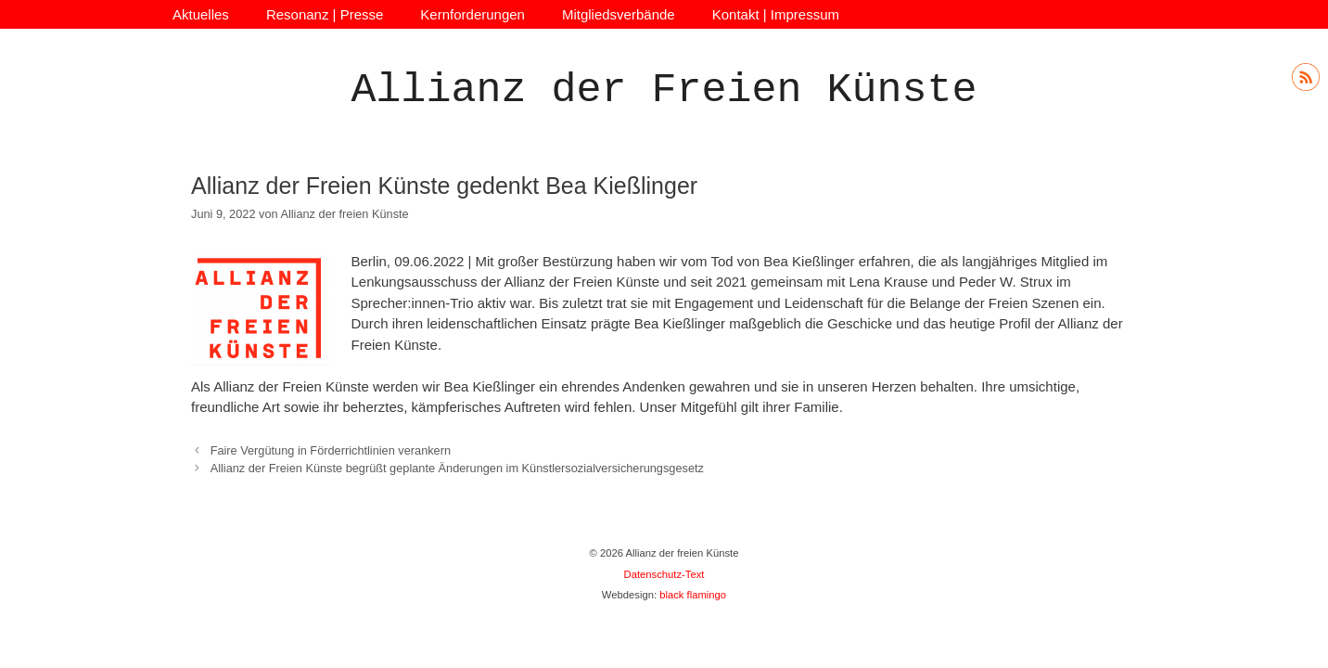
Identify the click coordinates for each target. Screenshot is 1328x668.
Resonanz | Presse (324, 14)
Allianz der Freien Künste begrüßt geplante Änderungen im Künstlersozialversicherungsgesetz (457, 468)
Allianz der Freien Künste (664, 90)
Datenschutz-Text (664, 574)
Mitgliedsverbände (618, 14)
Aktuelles (200, 14)
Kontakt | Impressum (775, 14)
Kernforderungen (472, 14)
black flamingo (692, 594)
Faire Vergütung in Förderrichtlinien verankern (331, 450)
